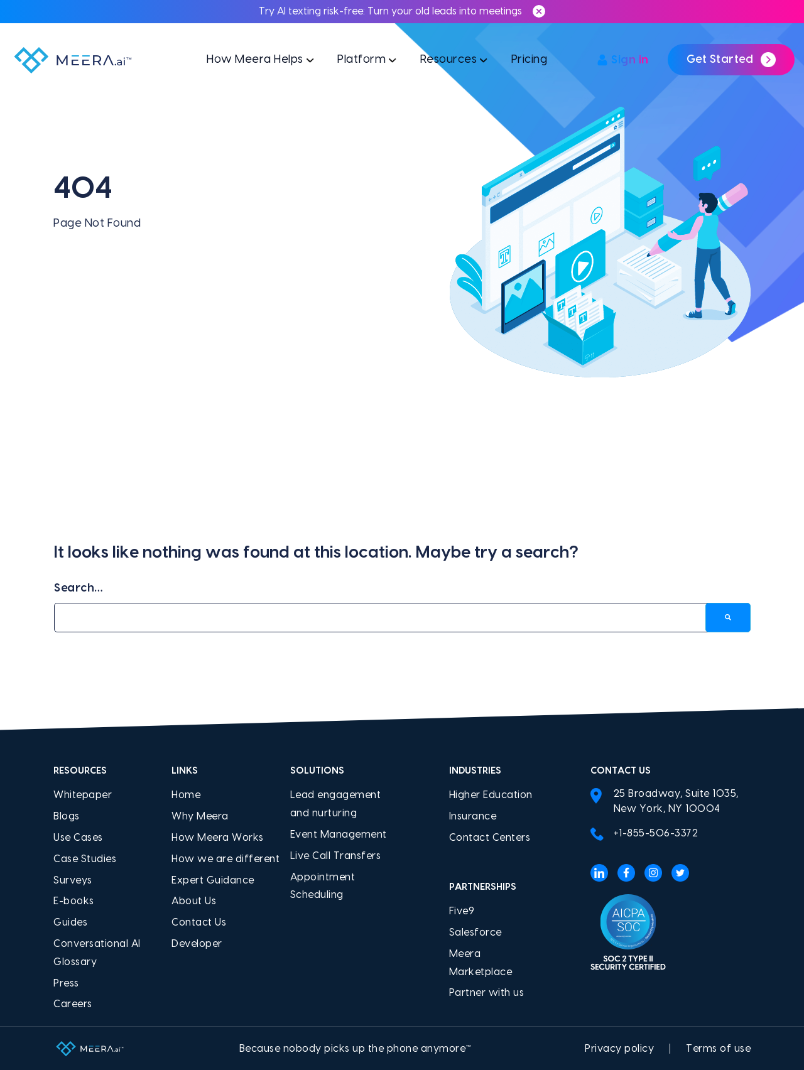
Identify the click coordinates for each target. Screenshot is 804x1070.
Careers (72, 1004)
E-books (73, 901)
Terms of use (718, 1049)
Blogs (66, 816)
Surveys (72, 880)
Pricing (529, 59)
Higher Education (491, 795)
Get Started (731, 59)
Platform (361, 59)
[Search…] (402, 617)
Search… (78, 588)
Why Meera (200, 816)
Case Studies (84, 859)
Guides (70, 922)
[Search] (728, 617)
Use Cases (78, 838)
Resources (448, 59)
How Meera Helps (255, 59)
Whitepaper (82, 795)
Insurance (473, 816)
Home (185, 795)
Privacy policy (619, 1049)
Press (66, 983)
